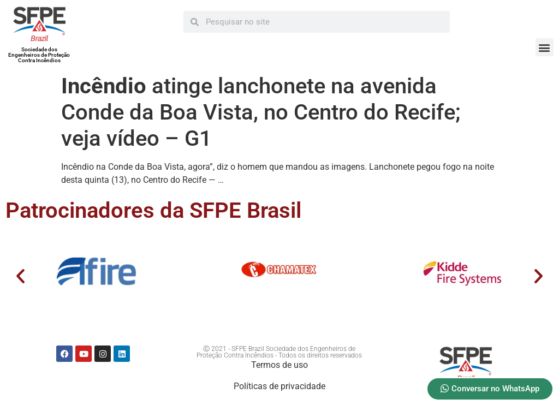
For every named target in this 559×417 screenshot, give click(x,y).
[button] (545, 47)
